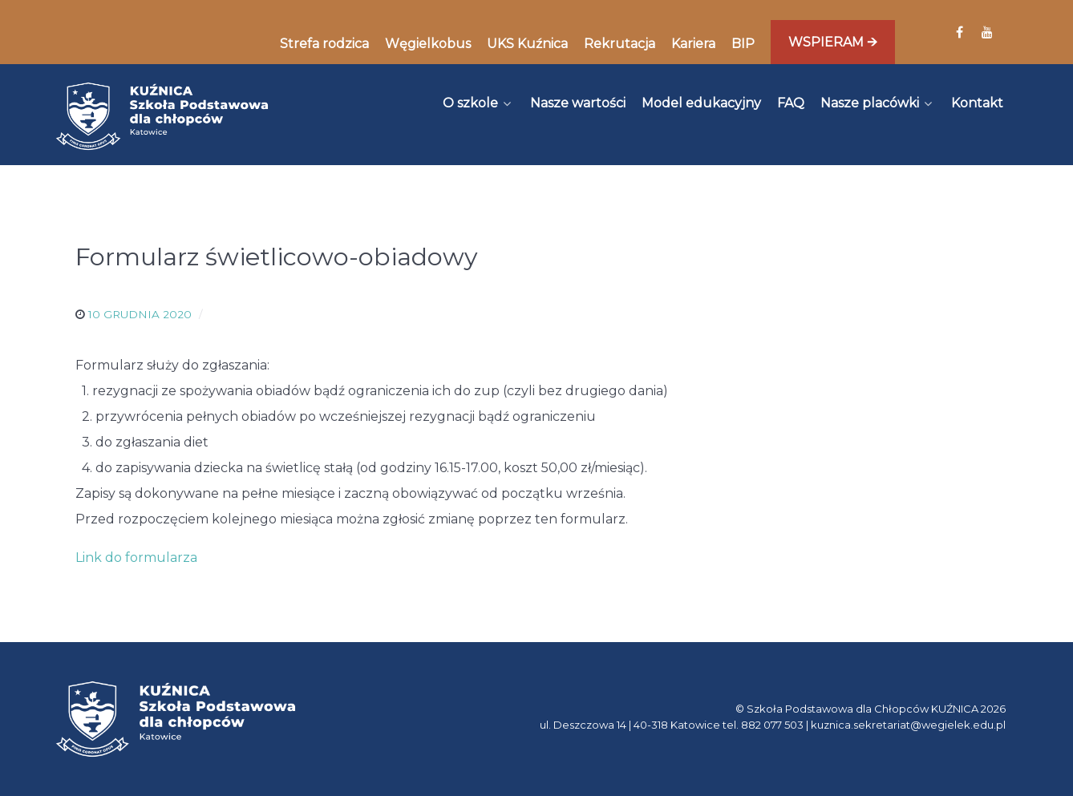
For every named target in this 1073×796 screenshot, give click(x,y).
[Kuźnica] (162, 116)
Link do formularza (136, 557)
